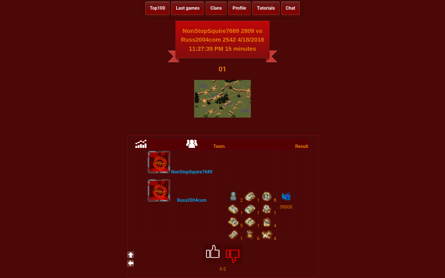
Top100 (157, 8)
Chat (290, 8)
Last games (188, 8)
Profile (239, 8)
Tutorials (266, 8)
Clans (216, 8)
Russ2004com (192, 200)
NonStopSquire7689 (192, 172)
